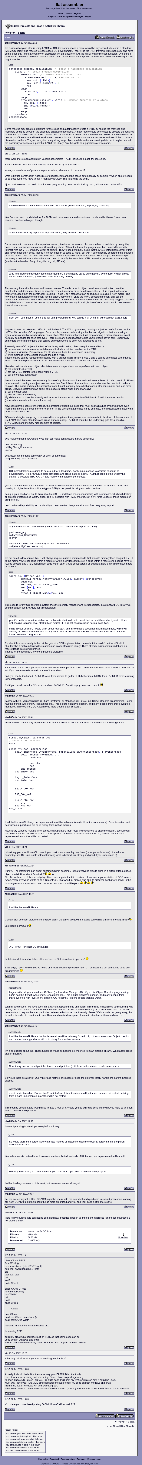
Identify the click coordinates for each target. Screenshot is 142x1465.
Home (60, 13)
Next (22, 32)
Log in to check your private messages (65, 16)
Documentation (68, 1459)
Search (68, 13)
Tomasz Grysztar (68, 1464)
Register (77, 13)
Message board (94, 1459)
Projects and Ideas (31, 26)
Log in (88, 16)
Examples (81, 1459)
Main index (43, 1459)
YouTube (93, 1464)
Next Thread (127, 1426)
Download (54, 1459)
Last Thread (114, 1426)
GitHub (86, 1464)
